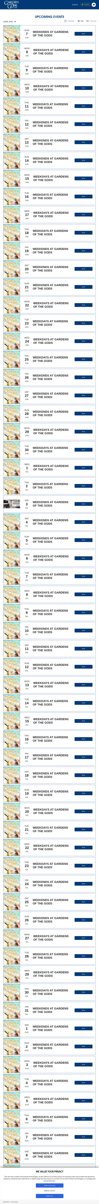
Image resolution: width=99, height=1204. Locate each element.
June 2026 (8, 22)
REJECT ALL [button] (49, 1196)
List (80, 21)
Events (75, 5)
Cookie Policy (6, 1202)
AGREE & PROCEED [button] (49, 1185)
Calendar (69, 21)
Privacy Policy (14, 1202)
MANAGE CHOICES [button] (49, 1191)
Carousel (91, 21)
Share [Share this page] (85, 5)
